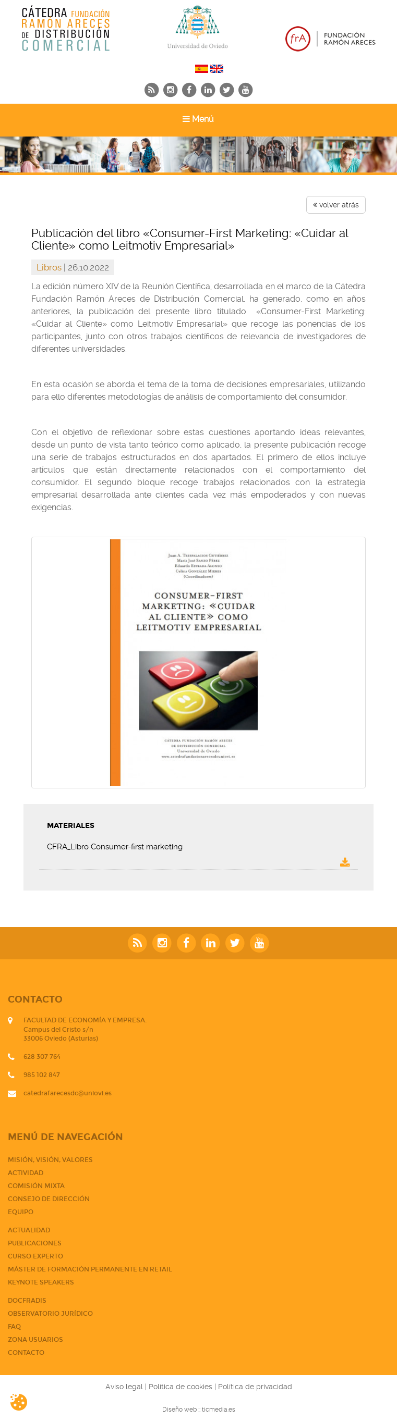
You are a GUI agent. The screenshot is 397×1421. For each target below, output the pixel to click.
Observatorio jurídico (50, 1313)
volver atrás (336, 205)
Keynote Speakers (41, 1282)
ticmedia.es (218, 1409)
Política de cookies (180, 1386)
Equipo (20, 1212)
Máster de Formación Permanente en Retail (90, 1269)
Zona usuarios (35, 1339)
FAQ (14, 1326)
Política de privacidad (255, 1386)
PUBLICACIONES (35, 1243)
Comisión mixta (36, 1186)
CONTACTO (26, 1352)
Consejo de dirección (49, 1199)
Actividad (25, 1173)
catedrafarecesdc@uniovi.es (67, 1093)
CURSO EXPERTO (35, 1256)
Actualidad (29, 1230)
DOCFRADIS (27, 1300)
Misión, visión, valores (50, 1160)
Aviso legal (124, 1386)
